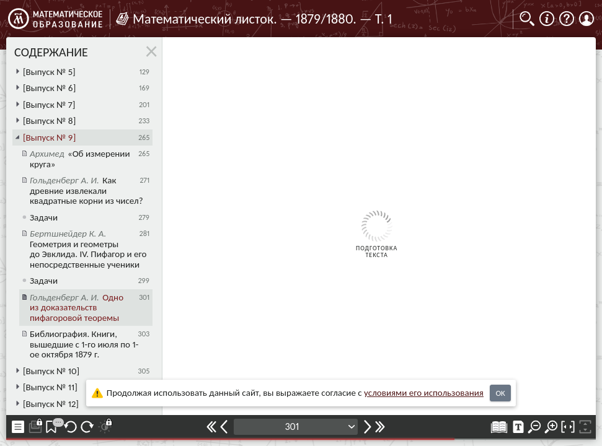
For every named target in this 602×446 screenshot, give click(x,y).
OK (500, 393)
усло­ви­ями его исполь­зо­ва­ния (424, 392)
